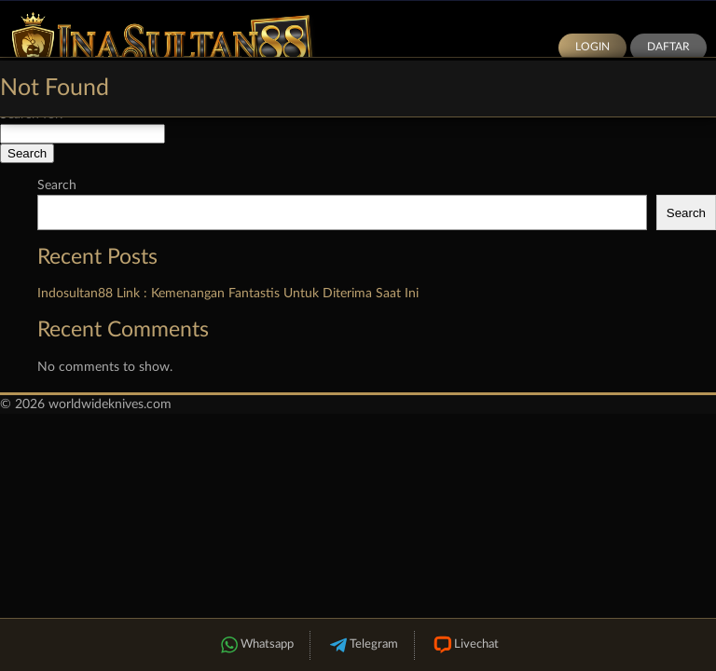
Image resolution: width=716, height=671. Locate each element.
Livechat (465, 645)
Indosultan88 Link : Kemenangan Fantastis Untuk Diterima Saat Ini (228, 293)
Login (592, 46)
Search (56, 185)
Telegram (362, 645)
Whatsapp (255, 645)
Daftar (668, 46)
